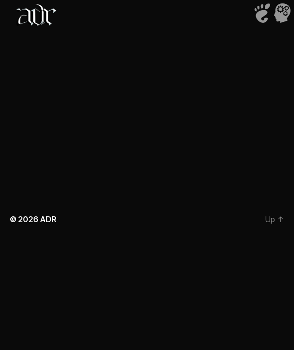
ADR (48, 219)
